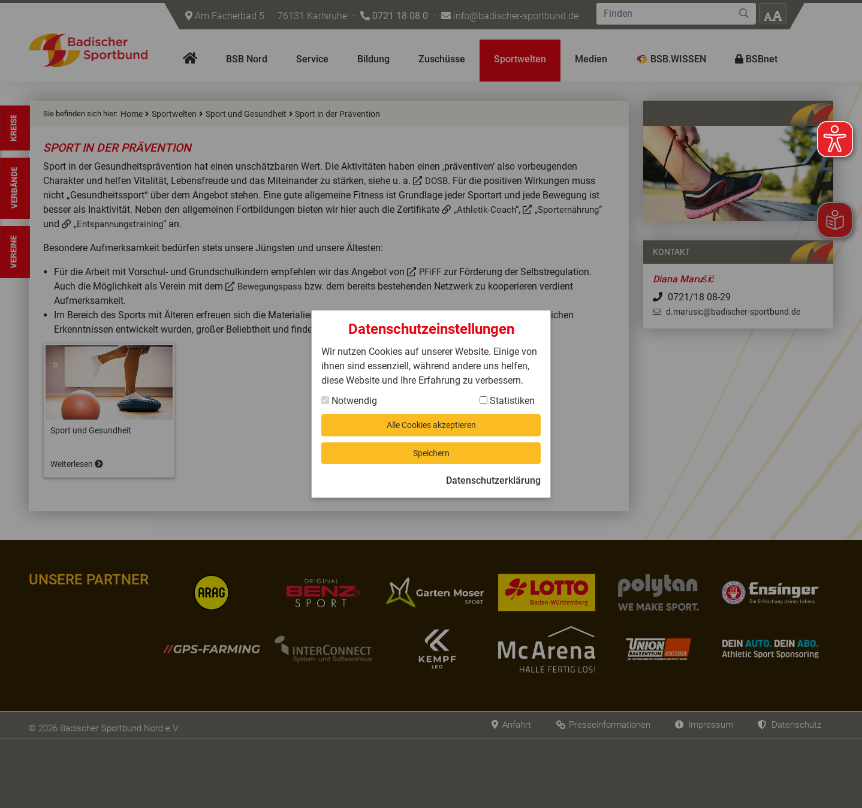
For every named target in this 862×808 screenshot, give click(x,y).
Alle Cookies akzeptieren (431, 423)
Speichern (431, 454)
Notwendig (349, 396)
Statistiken (507, 396)
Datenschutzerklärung (493, 484)
